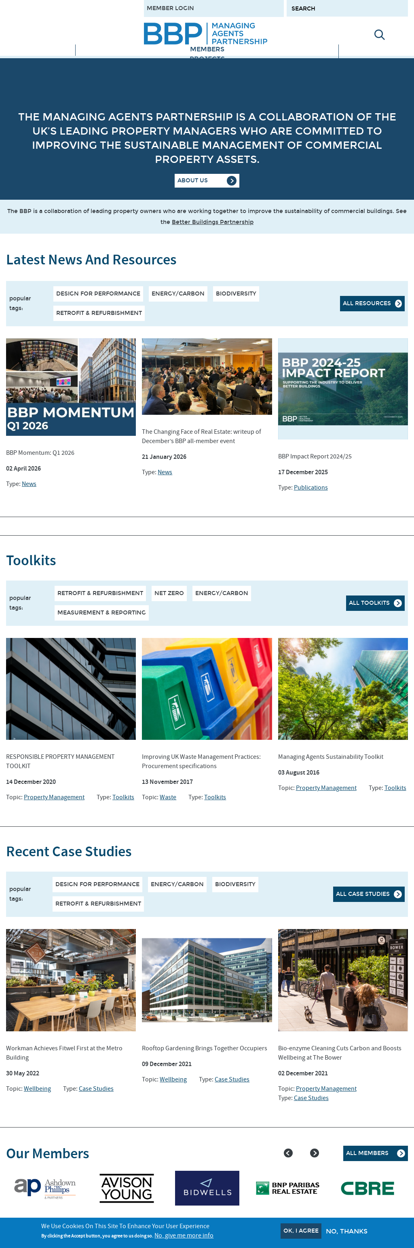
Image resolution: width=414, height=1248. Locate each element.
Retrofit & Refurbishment (99, 313)
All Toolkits (369, 603)
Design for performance (98, 293)
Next (314, 1153)
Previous (288, 1153)
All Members (367, 1153)
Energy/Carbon (178, 293)
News (29, 484)
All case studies (363, 894)
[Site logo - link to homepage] (205, 33)
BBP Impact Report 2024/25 (315, 456)
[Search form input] (347, 8)
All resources (367, 303)
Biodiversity (236, 293)
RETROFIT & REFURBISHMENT (100, 593)
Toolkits (123, 797)
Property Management (54, 797)
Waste (168, 797)
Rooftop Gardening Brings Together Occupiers (204, 1048)
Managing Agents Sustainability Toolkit (330, 757)
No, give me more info (183, 1235)
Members (207, 49)
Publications (311, 488)
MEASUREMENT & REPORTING (101, 612)
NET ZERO (169, 593)
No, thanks (347, 1231)
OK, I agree (301, 1230)
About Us (192, 180)
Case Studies (96, 1089)
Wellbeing (37, 1089)
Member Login (170, 8)
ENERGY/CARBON (221, 593)
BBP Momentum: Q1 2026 (40, 453)
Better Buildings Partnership (212, 222)
